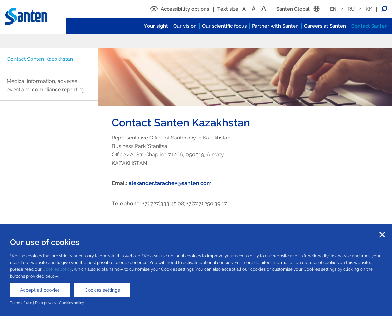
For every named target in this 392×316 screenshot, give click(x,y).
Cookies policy (57, 269)
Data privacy (45, 302)
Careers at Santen (325, 26)
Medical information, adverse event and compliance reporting (46, 85)
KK (369, 9)
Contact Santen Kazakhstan (40, 59)
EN (333, 9)
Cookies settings (102, 290)
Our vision (185, 26)
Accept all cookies (40, 290)
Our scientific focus (224, 26)
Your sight (156, 26)
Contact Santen (369, 26)
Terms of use (21, 302)
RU (351, 9)
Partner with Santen (275, 26)
